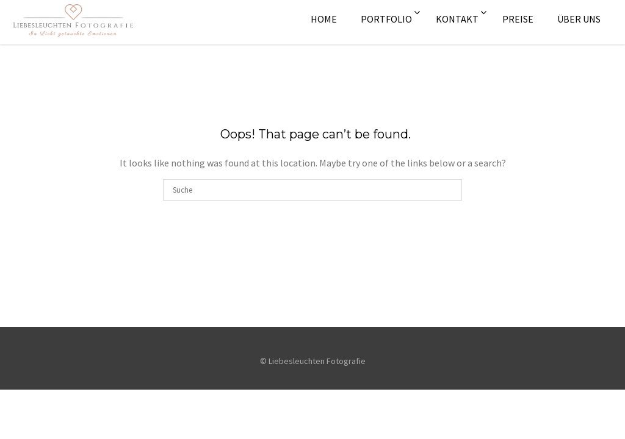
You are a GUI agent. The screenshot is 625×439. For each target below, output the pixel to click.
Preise (517, 19)
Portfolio (386, 19)
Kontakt (457, 19)
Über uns (579, 19)
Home (324, 19)
